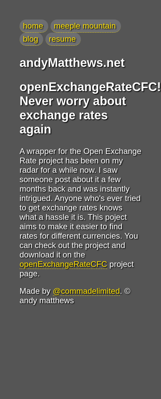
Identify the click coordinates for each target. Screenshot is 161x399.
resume (62, 38)
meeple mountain (85, 25)
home (33, 25)
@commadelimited (86, 290)
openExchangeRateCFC (63, 264)
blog (30, 38)
